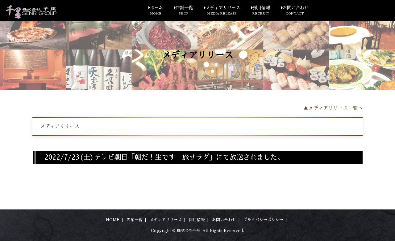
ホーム (155, 11)
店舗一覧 (183, 11)
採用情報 (260, 11)
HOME (112, 220)
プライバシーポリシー (263, 220)
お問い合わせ (295, 11)
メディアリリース (222, 11)
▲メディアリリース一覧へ (333, 108)
